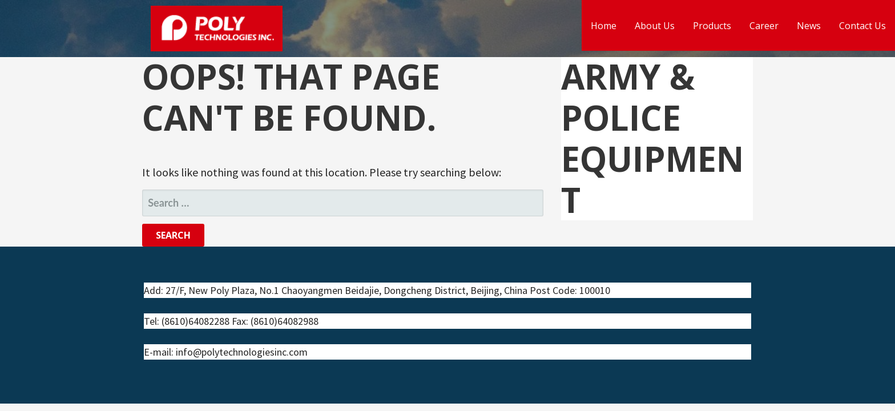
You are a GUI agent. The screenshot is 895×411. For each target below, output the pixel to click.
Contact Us (862, 25)
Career (764, 25)
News (809, 25)
